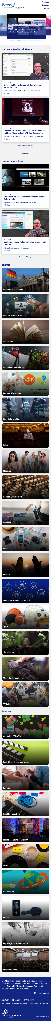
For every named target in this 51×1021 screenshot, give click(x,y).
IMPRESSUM (16, 1000)
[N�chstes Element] (46, 26)
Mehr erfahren (40, 993)
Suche (45, 2)
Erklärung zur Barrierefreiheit (14, 1003)
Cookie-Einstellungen (39, 1003)
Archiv (46, 8)
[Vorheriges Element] (4, 26)
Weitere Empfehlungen (25, 257)
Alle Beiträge (25, 153)
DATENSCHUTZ (29, 1000)
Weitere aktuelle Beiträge (25, 145)
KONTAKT (5, 1000)
